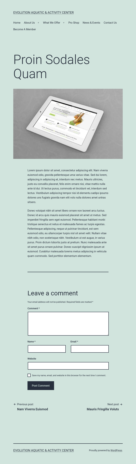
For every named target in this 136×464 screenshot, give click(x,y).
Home (16, 22)
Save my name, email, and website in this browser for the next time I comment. (69, 375)
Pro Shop (73, 22)
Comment (33, 308)
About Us (29, 22)
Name (31, 341)
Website (31, 358)
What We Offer (51, 22)
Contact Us (110, 22)
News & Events (91, 22)
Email (74, 341)
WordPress (116, 450)
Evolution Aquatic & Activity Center (43, 12)
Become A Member (24, 29)
